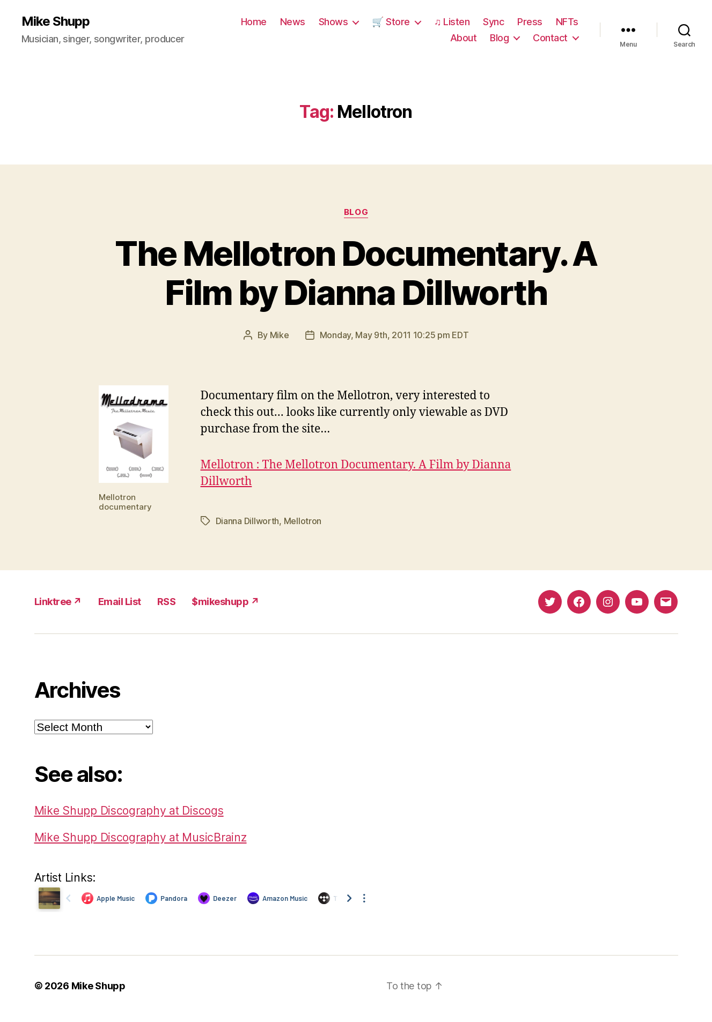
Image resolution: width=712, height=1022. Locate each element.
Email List (119, 601)
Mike (279, 335)
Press (529, 21)
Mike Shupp (55, 21)
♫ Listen (452, 21)
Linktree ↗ (58, 601)
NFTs (567, 21)
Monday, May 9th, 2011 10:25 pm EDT (394, 335)
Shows (333, 21)
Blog (499, 37)
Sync (493, 21)
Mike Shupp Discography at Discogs (129, 810)
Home (254, 21)
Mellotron (303, 521)
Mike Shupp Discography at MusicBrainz (140, 837)
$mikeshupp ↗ (225, 601)
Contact (550, 37)
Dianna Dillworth (248, 521)
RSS (166, 601)
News (292, 21)
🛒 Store (391, 21)
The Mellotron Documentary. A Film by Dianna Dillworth (356, 273)
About (463, 37)
